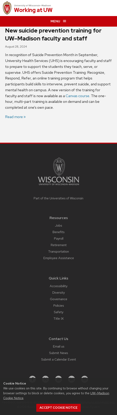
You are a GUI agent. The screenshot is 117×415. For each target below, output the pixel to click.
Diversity (58, 292)
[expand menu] (58, 21)
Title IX (58, 318)
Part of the (58, 198)
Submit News (58, 353)
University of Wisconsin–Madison (32, 5)
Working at (33, 10)
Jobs (58, 225)
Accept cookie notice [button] (58, 408)
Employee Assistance (58, 258)
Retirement (59, 245)
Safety (58, 312)
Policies (58, 305)
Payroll (58, 238)
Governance (58, 299)
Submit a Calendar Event (58, 359)
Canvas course (77, 95)
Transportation (58, 251)
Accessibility (58, 286)
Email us (58, 346)
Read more (14, 116)
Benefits (58, 232)
